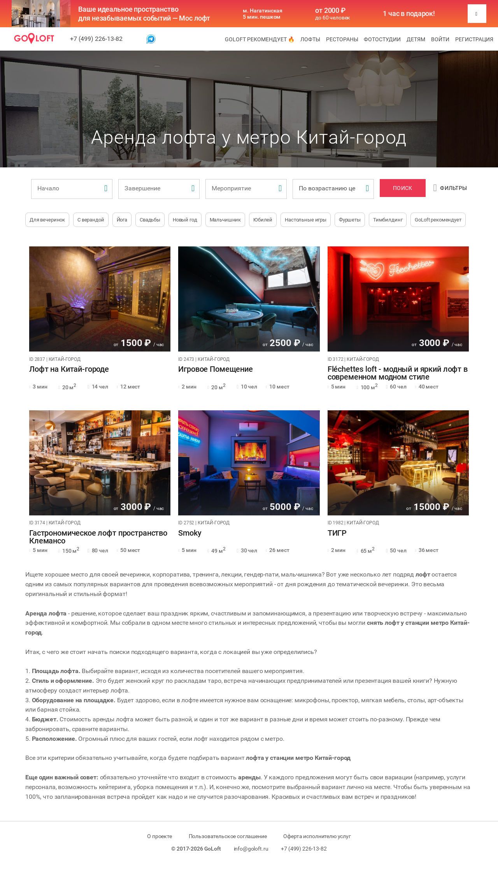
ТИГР (337, 533)
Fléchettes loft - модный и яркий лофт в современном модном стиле (398, 373)
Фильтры (450, 188)
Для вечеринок (47, 220)
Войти (440, 39)
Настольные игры (305, 220)
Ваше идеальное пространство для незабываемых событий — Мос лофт (144, 13)
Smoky (189, 533)
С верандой (90, 220)
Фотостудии (382, 39)
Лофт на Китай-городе (69, 369)
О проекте (159, 836)
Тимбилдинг (388, 220)
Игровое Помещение (215, 369)
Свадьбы (150, 220)
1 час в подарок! (409, 14)
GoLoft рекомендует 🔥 (260, 39)
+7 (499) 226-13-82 (96, 38)
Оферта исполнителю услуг (317, 836)
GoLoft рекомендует (438, 220)
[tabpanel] (99, 299)
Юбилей (262, 220)
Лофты (310, 39)
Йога (122, 220)
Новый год (185, 220)
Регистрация (474, 39)
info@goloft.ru (251, 849)
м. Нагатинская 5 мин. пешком (262, 13)
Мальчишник (225, 220)
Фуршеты (350, 220)
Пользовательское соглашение (228, 836)
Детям (416, 39)
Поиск (402, 188)
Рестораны (342, 39)
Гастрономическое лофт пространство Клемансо (98, 537)
